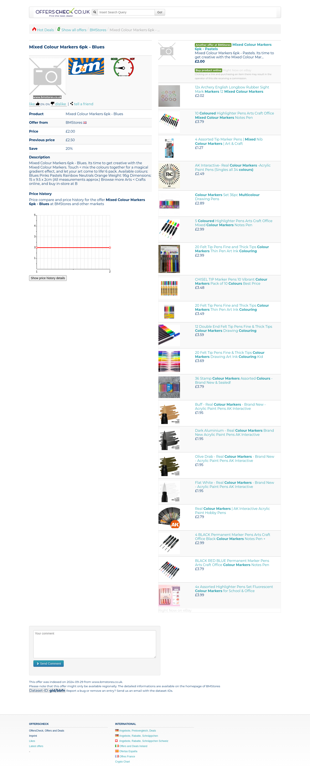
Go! (159, 12)
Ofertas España (126, 751)
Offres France (125, 756)
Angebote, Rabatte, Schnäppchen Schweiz (141, 741)
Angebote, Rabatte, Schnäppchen (136, 735)
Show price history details (48, 278)
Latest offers (36, 746)
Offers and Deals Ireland (131, 746)
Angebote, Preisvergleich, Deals (135, 730)
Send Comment (48, 663)
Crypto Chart (122, 761)
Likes (32, 741)
